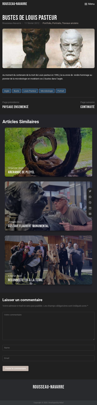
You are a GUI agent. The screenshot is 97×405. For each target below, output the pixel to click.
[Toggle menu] (90, 4)
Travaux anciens (70, 23)
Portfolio (47, 23)
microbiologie (47, 91)
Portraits (56, 23)
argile (6, 91)
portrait (60, 91)
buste (16, 91)
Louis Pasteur (30, 91)
